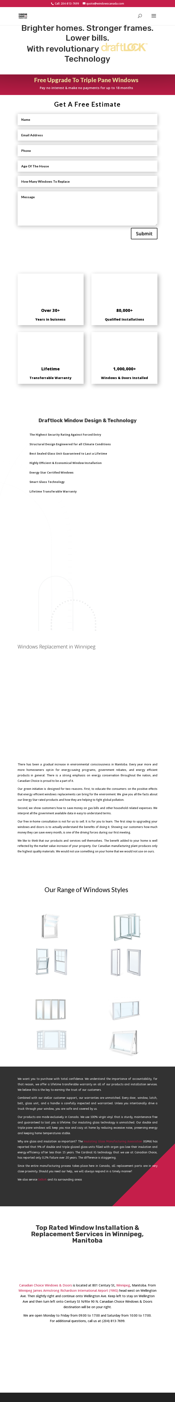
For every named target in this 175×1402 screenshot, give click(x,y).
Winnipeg (123, 1285)
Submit (144, 233)
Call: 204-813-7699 (66, 3)
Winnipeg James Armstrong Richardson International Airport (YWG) (68, 1290)
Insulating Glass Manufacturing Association (113, 1141)
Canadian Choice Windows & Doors (45, 1285)
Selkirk (42, 1179)
